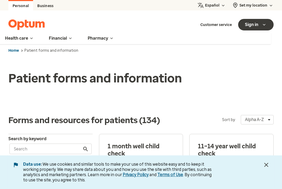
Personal (21, 6)
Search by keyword (27, 138)
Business (45, 6)
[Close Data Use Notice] (266, 165)
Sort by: (229, 120)
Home (13, 50)
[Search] (86, 149)
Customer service (216, 25)
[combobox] (257, 119)
